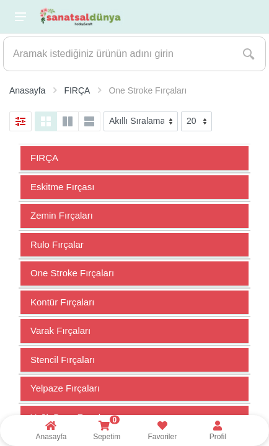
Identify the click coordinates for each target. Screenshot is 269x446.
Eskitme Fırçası (62, 186)
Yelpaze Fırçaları (65, 388)
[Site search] (118, 54)
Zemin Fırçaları (61, 215)
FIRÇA (44, 157)
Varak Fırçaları (60, 330)
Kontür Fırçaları (62, 302)
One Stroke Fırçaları (72, 273)
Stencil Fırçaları (62, 359)
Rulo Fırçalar (57, 244)
